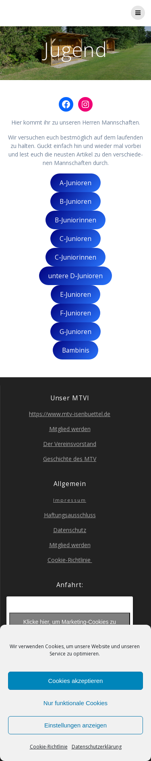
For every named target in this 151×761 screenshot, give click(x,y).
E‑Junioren (75, 294)
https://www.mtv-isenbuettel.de (69, 414)
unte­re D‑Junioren (75, 275)
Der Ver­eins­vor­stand (69, 444)
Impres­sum (69, 500)
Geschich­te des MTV (69, 459)
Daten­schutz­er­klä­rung (97, 746)
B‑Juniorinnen (75, 220)
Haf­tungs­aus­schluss (70, 515)
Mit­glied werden (70, 429)
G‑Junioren (75, 331)
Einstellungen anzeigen (75, 725)
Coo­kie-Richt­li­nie (49, 746)
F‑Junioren (75, 313)
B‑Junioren (75, 201)
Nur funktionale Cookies (75, 703)
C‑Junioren (75, 238)
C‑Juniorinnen (75, 257)
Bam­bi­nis (75, 350)
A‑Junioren (75, 182)
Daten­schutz (69, 530)
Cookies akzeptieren (75, 680)
